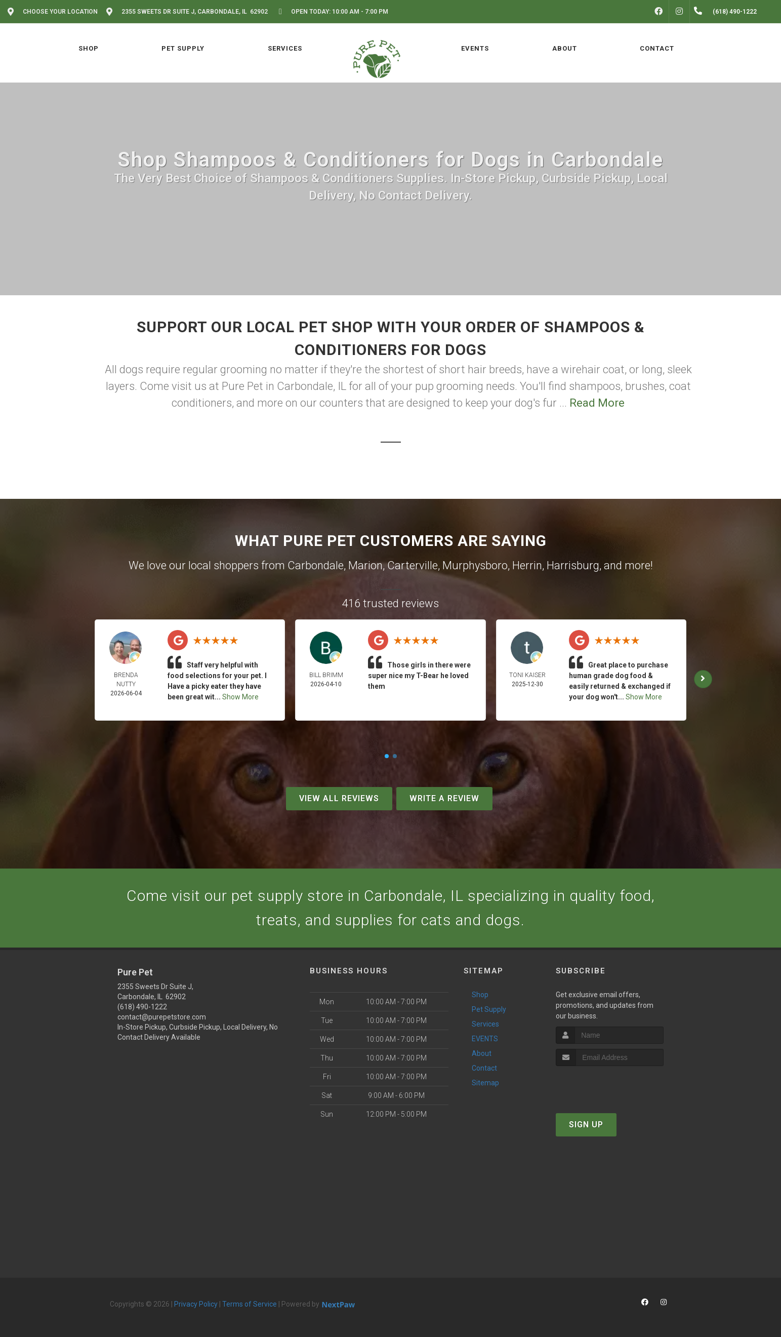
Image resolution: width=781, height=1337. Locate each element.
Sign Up (586, 1124)
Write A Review (444, 798)
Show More (240, 697)
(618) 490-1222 (142, 1007)
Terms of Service (249, 1304)
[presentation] (610, 1085)
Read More (597, 403)
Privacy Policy (196, 1304)
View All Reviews (339, 798)
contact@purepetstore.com (161, 1017)
